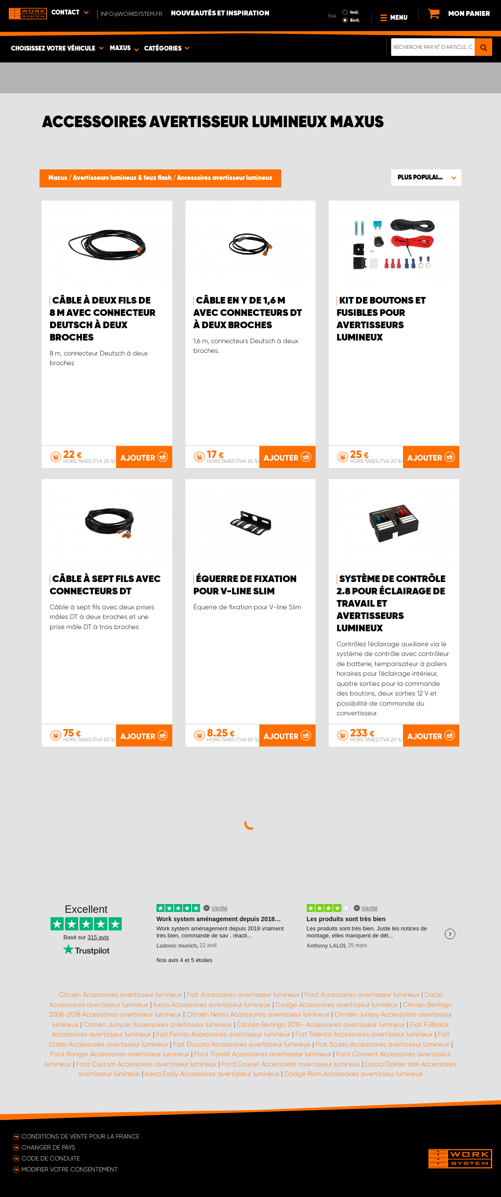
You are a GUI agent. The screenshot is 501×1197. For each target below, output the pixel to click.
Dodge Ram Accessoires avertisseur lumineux (353, 1074)
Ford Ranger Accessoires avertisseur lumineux (119, 1054)
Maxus (58, 178)
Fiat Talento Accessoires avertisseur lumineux (364, 1034)
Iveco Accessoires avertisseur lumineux (212, 1005)
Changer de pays (48, 1147)
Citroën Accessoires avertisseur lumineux (120, 995)
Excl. (355, 20)
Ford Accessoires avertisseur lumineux (362, 995)
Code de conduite (51, 1158)
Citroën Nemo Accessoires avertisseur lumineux (258, 1014)
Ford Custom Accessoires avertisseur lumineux (146, 1064)
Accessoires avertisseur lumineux (224, 178)
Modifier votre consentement (70, 1169)
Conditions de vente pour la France (80, 1136)
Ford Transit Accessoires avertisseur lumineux (262, 1054)
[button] (426, 177)
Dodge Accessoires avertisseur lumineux (337, 1005)
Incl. (354, 12)
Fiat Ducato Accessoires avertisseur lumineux (242, 1044)
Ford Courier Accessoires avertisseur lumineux (290, 1064)
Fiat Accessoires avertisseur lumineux (243, 995)
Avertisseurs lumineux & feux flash (123, 178)
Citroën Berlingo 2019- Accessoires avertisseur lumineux (321, 1025)
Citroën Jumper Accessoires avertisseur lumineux (158, 1025)
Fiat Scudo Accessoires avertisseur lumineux (383, 1044)
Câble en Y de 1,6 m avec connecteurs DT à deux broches (247, 313)
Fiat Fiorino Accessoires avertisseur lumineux (223, 1034)
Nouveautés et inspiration (220, 13)
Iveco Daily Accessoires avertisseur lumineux (212, 1074)
